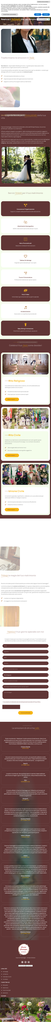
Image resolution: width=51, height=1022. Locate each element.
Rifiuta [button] (37, 14)
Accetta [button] (46, 14)
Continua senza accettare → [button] (43, 1)
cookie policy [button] (28, 5)
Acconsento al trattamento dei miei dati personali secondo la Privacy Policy (22, 702)
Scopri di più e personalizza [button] (9, 14)
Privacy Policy (22, 965)
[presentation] (11, 707)
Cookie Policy (29, 965)
